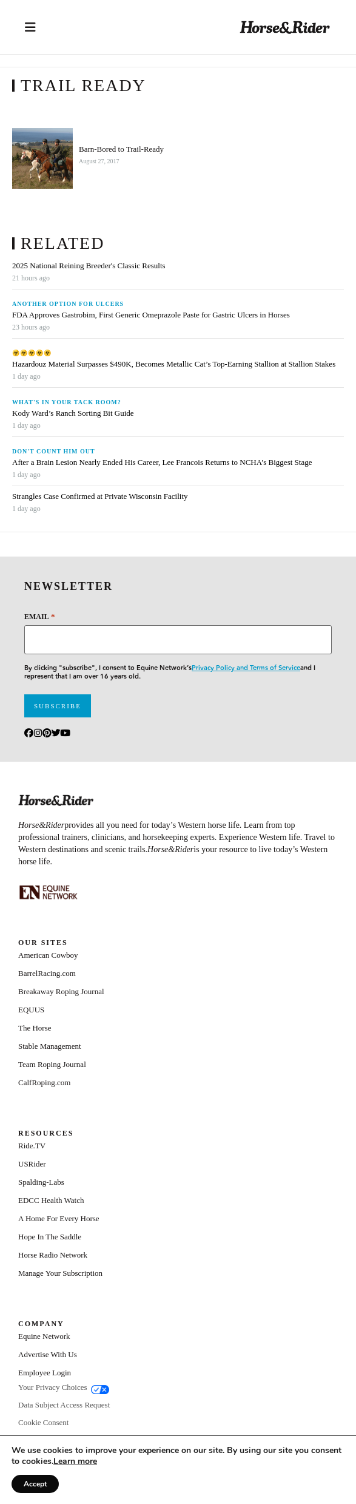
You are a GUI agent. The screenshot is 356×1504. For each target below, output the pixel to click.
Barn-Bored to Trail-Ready (121, 149)
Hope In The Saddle (49, 1236)
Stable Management (49, 1046)
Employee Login (44, 1372)
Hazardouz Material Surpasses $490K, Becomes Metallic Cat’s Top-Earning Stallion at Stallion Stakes (173, 364)
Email (39, 616)
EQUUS (31, 1009)
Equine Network (44, 1336)
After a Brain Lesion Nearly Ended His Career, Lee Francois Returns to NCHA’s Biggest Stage (162, 462)
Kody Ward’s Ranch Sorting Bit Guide (74, 413)
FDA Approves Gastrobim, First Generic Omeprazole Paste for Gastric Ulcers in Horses (151, 315)
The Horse (35, 1027)
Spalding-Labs (41, 1182)
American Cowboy (48, 955)
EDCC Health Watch (51, 1200)
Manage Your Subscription (60, 1273)
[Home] (285, 27)
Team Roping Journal (52, 1064)
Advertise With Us (47, 1354)
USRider (32, 1163)
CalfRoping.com (44, 1082)
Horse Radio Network (52, 1254)
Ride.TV (31, 1145)
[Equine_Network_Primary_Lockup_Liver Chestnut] (48, 892)
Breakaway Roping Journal (61, 991)
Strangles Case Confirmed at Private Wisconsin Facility (100, 496)
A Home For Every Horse (58, 1218)
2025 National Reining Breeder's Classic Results (89, 266)
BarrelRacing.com (47, 973)
